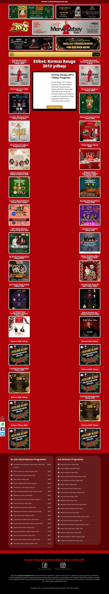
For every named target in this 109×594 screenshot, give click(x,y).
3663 (49, 511)
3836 (49, 507)
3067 (49, 535)
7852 (49, 471)
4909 (49, 491)
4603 (49, 495)
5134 (49, 487)
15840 (49, 464)
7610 (49, 475)
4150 (49, 503)
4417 (49, 499)
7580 (49, 479)
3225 (49, 527)
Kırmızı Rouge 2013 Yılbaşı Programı (62, 76)
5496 (49, 483)
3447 (49, 523)
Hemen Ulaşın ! (54, 107)
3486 (49, 519)
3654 (49, 515)
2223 (49, 539)
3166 (49, 531)
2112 (49, 543)
